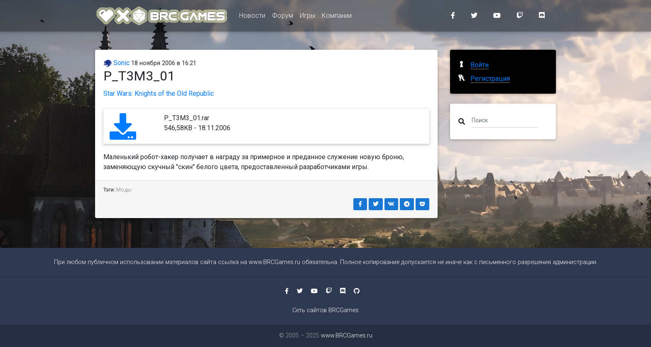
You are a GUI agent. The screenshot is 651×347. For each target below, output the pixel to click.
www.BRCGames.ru (274, 262)
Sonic (116, 63)
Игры (307, 17)
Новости (252, 17)
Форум (282, 17)
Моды (124, 190)
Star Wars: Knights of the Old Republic (158, 93)
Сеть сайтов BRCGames (325, 310)
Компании (337, 17)
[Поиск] (505, 120)
